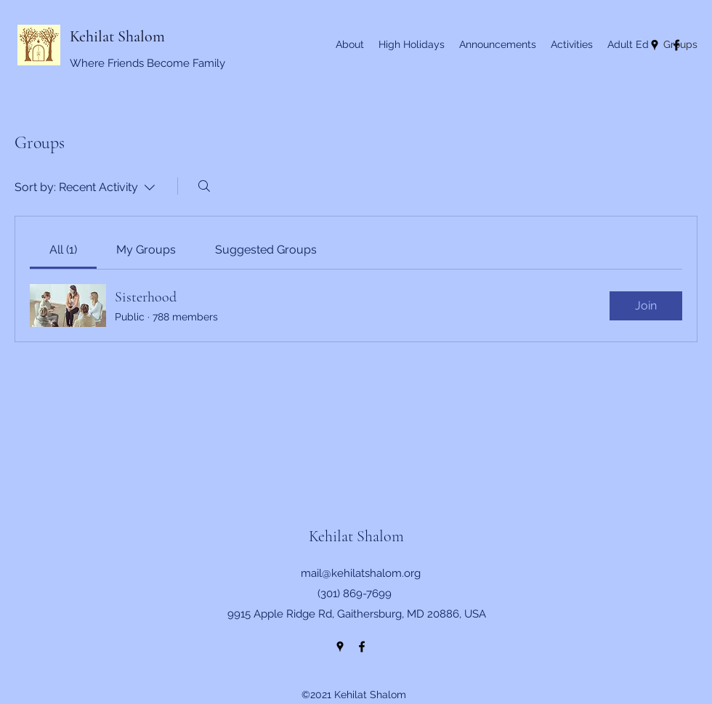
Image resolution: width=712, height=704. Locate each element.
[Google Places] (340, 646)
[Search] (204, 186)
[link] (63, 249)
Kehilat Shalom (117, 36)
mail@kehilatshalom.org (361, 573)
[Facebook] (362, 646)
